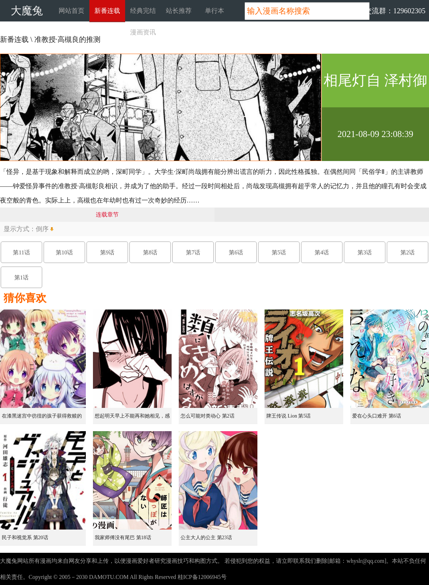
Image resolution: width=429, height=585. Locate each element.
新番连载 (107, 10)
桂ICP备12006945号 (202, 577)
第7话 (193, 252)
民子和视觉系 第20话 (25, 537)
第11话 (21, 252)
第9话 (107, 252)
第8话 (150, 252)
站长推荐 (179, 10)
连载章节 (107, 214)
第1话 (21, 277)
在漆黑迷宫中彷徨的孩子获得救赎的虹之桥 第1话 (42, 418)
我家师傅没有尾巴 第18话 (123, 537)
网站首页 (71, 10)
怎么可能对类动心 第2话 (208, 416)
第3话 (365, 252)
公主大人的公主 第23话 (206, 537)
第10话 (64, 252)
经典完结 (143, 10)
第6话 (236, 252)
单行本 (214, 10)
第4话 (322, 252)
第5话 (279, 252)
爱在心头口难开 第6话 (376, 416)
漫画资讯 (143, 32)
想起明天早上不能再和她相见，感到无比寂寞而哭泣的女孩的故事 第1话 (133, 418)
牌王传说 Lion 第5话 (288, 416)
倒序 (42, 229)
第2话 (407, 252)
